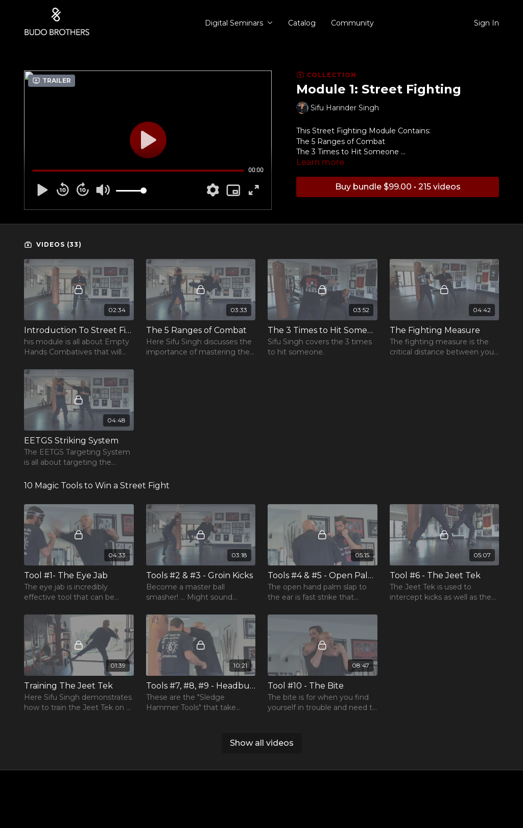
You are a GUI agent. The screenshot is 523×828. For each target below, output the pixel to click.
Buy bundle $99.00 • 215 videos (398, 187)
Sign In (486, 23)
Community (352, 23)
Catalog (302, 23)
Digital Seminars (239, 23)
